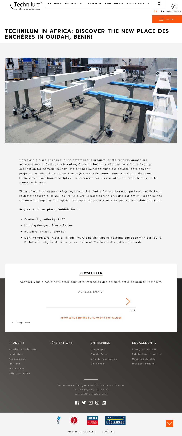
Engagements (114, 3)
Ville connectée (20, 373)
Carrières (97, 363)
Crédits (108, 431)
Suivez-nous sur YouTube (90, 402)
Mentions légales (81, 431)
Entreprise (93, 3)
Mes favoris (174, 11)
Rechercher (159, 3)
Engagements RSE (144, 349)
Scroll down (169, 423)
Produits (54, 3)
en (162, 11)
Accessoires (17, 359)
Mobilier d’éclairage (23, 349)
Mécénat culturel (144, 363)
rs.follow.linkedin (103, 402)
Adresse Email (91, 292)
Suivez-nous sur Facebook (76, 402)
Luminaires (16, 354)
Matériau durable (144, 359)
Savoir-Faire (99, 354)
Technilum (26, 6)
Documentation (138, 3)
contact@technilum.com (91, 394)
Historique (98, 349)
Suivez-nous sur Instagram (96, 402)
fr (155, 11)
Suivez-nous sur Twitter (83, 402)
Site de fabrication (104, 359)
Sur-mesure (17, 368)
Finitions (15, 363)
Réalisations (74, 3)
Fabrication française (147, 354)
